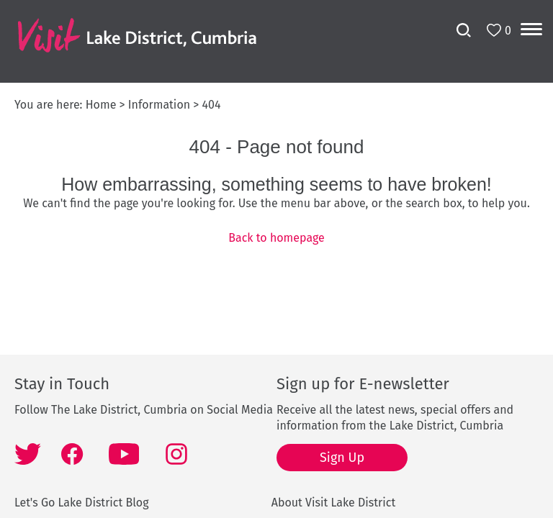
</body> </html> (276, 259)
